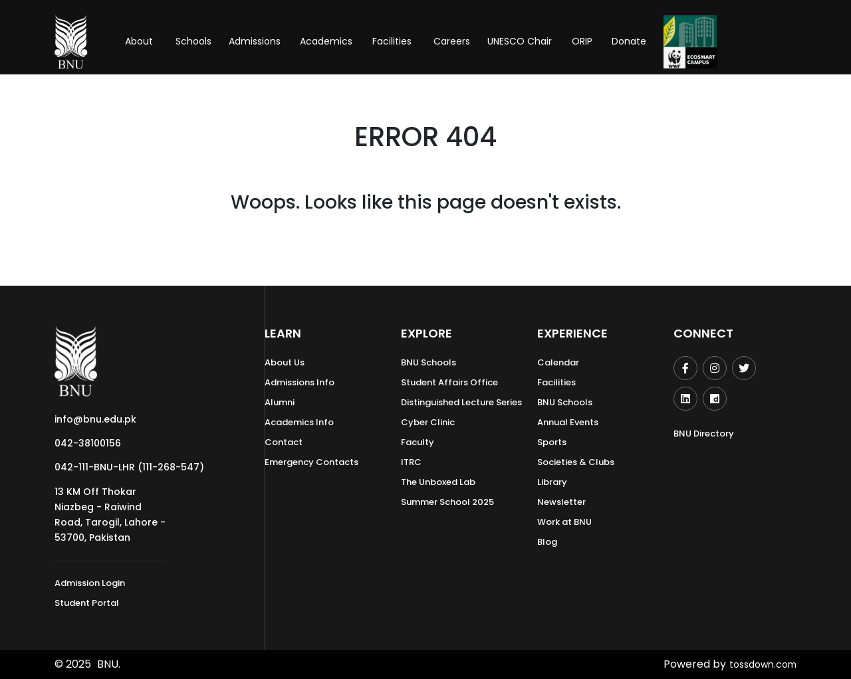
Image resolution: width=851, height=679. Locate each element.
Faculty (417, 442)
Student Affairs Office (449, 382)
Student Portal (87, 603)
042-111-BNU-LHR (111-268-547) (129, 467)
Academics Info (299, 422)
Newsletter (561, 502)
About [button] (140, 41)
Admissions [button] (255, 41)
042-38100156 (88, 443)
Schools (193, 41)
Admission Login (90, 583)
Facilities (556, 382)
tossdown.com (758, 664)
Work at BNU (564, 522)
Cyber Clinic (428, 422)
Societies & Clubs (575, 462)
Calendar (558, 362)
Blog (547, 541)
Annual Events (567, 422)
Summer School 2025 (447, 502)
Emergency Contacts (311, 462)
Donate (629, 41)
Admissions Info (299, 382)
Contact (284, 442)
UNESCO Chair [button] (519, 41)
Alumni (280, 402)
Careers (451, 41)
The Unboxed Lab (438, 482)
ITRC (411, 462)
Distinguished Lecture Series (461, 402)
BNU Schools (428, 362)
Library (552, 482)
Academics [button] (326, 41)
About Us (284, 362)
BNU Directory (703, 433)
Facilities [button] (392, 41)
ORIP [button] (582, 41)
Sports (551, 442)
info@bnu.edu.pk (95, 419)
